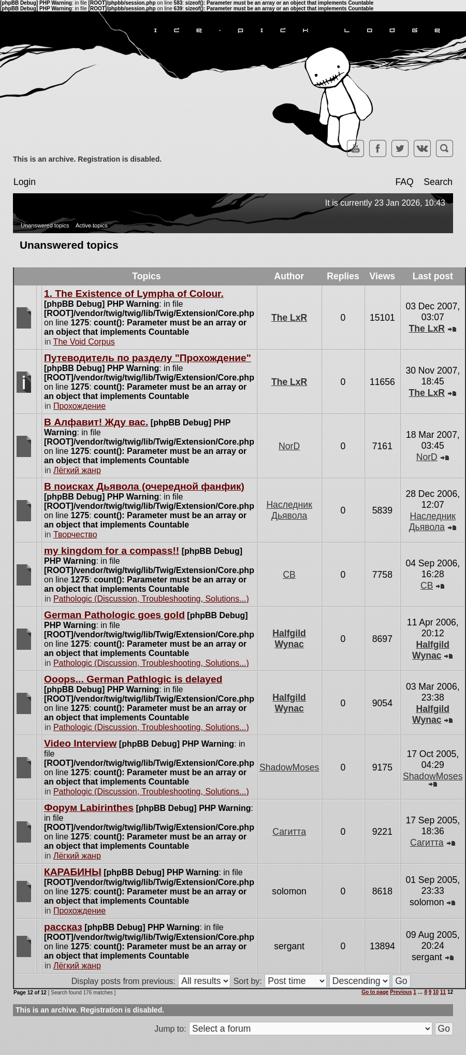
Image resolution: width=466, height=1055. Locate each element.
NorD (289, 446)
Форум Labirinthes (89, 807)
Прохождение (79, 406)
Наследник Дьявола (289, 510)
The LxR (289, 317)
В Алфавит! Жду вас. (96, 422)
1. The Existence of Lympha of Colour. (134, 293)
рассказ (63, 926)
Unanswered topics (45, 225)
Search (438, 182)
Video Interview (80, 743)
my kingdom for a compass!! (111, 550)
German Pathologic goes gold (114, 614)
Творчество (75, 534)
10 (436, 992)
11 (443, 992)
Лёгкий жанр (77, 470)
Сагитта (289, 831)
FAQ (404, 182)
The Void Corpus (84, 341)
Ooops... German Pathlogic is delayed (133, 679)
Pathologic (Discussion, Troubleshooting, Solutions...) (151, 598)
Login (24, 182)
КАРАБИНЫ (72, 871)
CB (289, 574)
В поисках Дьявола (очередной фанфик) (144, 486)
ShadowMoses (289, 767)
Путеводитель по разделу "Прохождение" (147, 357)
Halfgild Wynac (289, 638)
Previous (401, 992)
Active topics (92, 225)
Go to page (374, 992)
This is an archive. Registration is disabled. (87, 159)
